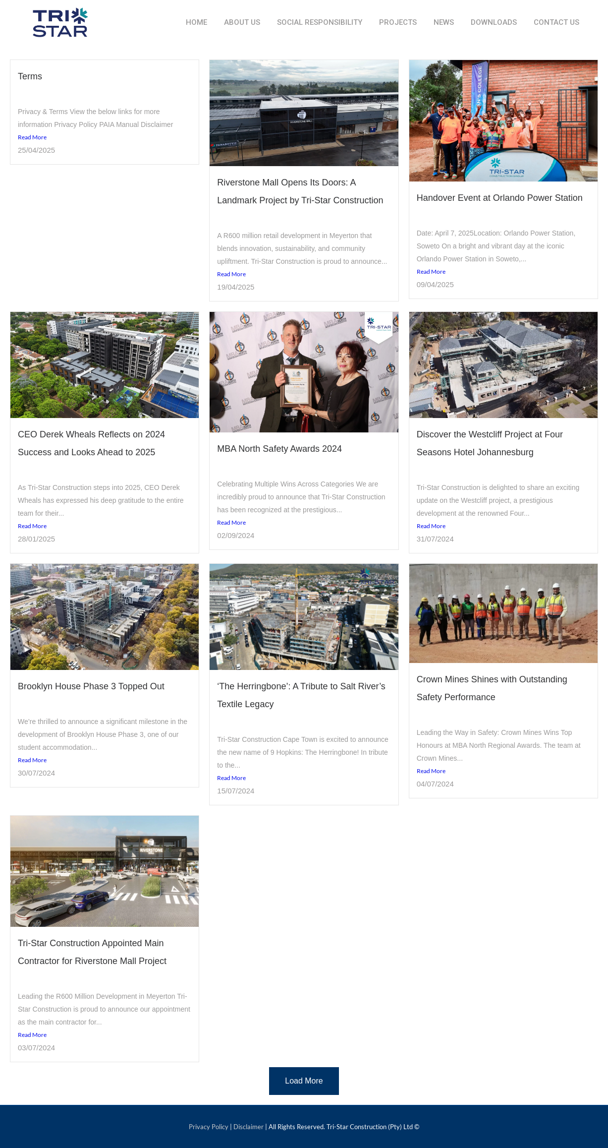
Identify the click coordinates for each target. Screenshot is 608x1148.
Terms (30, 76)
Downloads (494, 22)
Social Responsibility (319, 22)
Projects (398, 22)
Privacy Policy (208, 1127)
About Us (242, 22)
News (444, 22)
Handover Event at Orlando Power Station (500, 198)
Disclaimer (248, 1127)
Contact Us (556, 22)
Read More (32, 137)
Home (196, 22)
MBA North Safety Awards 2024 (279, 449)
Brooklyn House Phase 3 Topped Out (91, 686)
